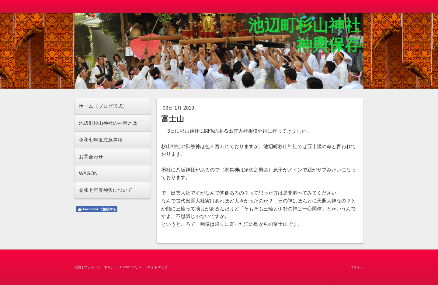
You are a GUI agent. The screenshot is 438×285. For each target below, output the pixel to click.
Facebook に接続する (96, 209)
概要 (78, 267)
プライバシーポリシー (100, 267)
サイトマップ (158, 267)
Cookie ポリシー (132, 267)
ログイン (356, 267)
